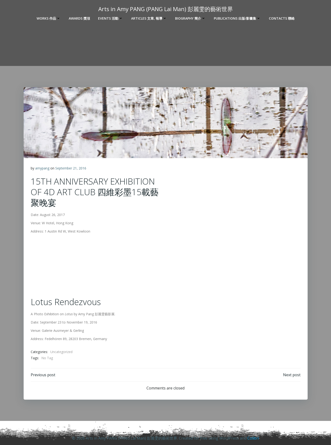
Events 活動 (110, 18)
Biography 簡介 (190, 18)
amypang (42, 168)
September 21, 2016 (70, 168)
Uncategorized (61, 352)
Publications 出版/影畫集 (237, 18)
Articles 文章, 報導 (149, 18)
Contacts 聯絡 (282, 18)
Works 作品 (49, 18)
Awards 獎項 (79, 18)
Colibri (253, 438)
